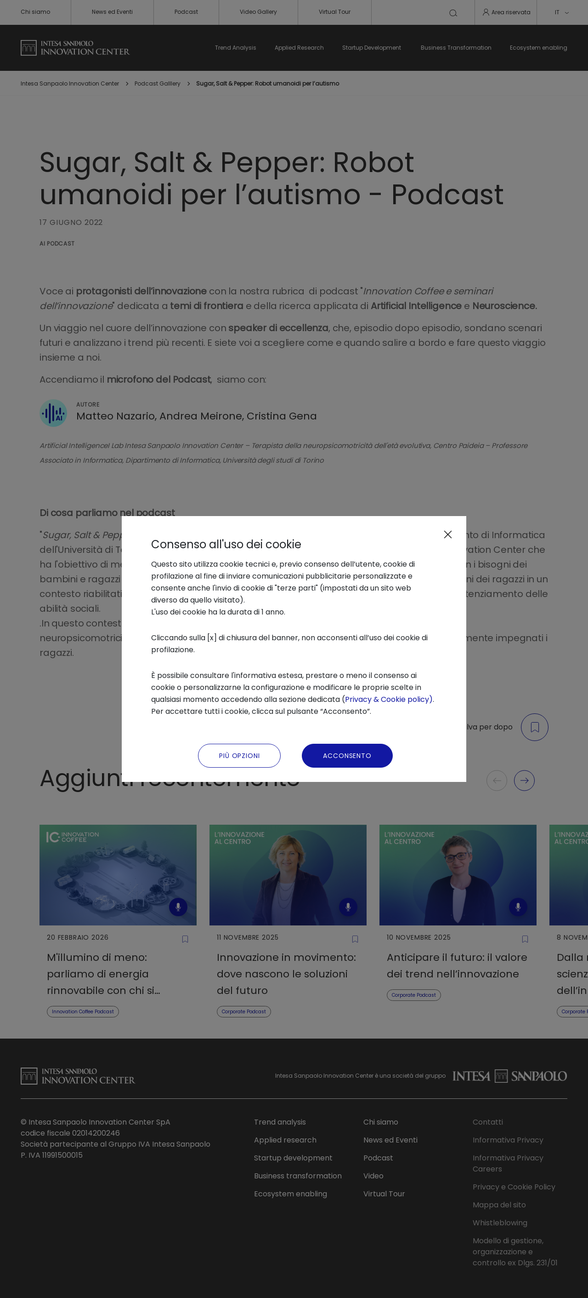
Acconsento (347, 755)
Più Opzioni (239, 755)
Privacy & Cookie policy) (389, 699)
